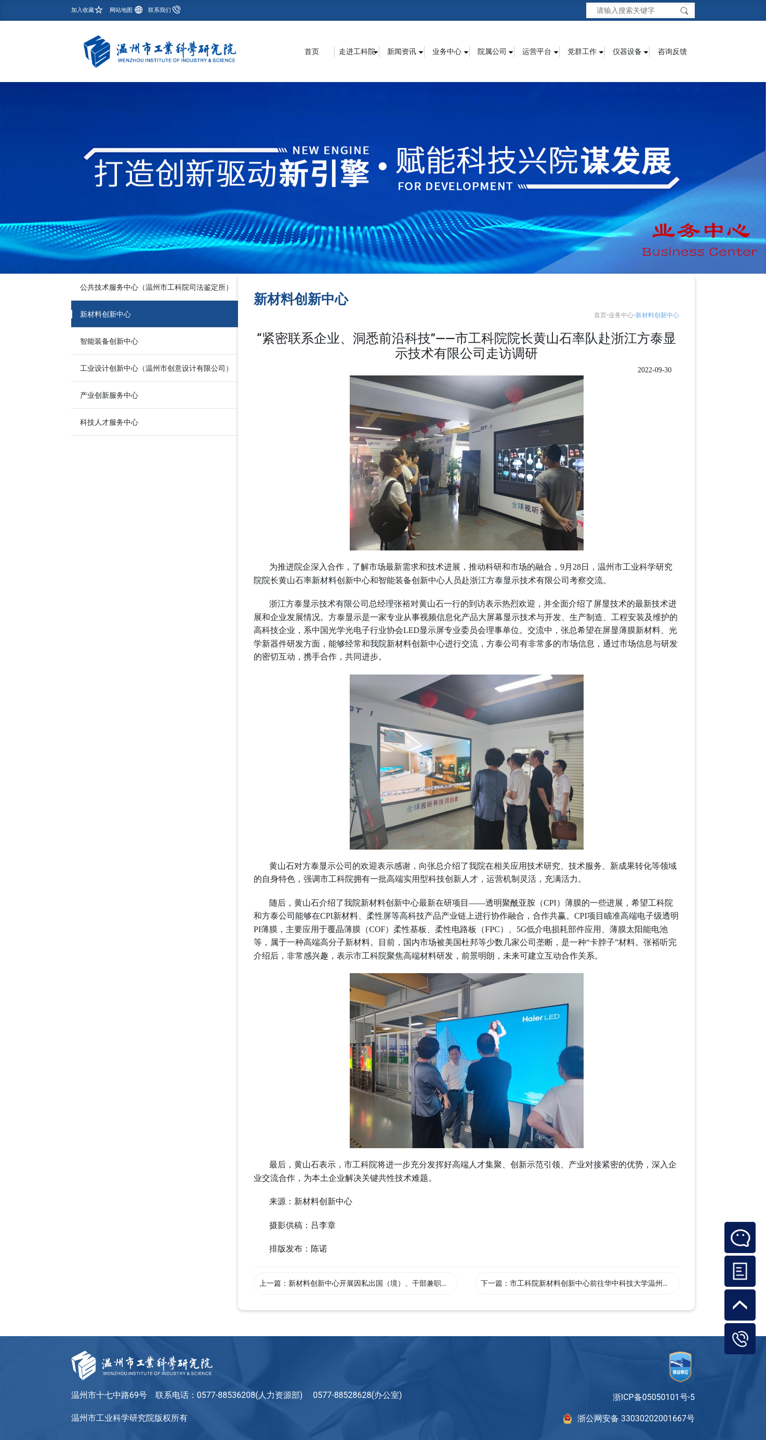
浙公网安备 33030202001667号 (636, 1418)
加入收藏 (82, 10)
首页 (312, 51)
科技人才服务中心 (109, 422)
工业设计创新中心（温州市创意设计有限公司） (156, 368)
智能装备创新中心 (109, 341)
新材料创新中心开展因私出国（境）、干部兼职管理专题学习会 (390, 1283)
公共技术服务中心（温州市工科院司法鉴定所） (156, 287)
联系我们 (159, 10)
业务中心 (621, 315)
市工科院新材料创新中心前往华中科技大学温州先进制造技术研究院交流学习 (633, 1283)
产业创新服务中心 (109, 395)
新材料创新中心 (105, 314)
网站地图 (121, 10)
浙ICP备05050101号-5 (654, 1397)
